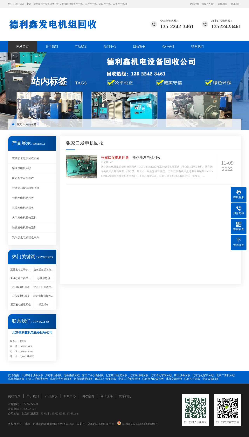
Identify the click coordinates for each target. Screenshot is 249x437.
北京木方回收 (192, 378)
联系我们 (235, 4)
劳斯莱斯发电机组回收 (25, 188)
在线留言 (222, 4)
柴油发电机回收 (21, 168)
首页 (19, 124)
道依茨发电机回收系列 (25, 158)
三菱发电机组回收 (23, 207)
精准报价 (44, 304)
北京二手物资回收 (129, 378)
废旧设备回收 (182, 375)
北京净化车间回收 (161, 375)
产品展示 (81, 46)
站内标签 (31, 124)
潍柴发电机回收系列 (24, 227)
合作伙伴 (168, 46)
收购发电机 (44, 278)
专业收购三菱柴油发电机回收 (20, 278)
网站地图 (194, 4)
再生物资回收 (72, 375)
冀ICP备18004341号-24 (100, 423)
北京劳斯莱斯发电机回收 (43, 295)
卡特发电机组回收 (23, 197)
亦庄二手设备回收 (93, 375)
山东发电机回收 (21, 295)
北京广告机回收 (225, 375)
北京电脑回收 (16, 378)
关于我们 (51, 46)
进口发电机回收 (21, 287)
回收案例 (139, 46)
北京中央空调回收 (61, 378)
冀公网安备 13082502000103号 (139, 423)
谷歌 (210, 4)
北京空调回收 (174, 378)
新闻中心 (110, 46)
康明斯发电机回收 (23, 178)
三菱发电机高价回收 (20, 269)
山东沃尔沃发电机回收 (43, 269)
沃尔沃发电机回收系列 (25, 237)
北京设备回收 (210, 378)
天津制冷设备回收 (32, 375)
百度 (204, 4)
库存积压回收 (53, 375)
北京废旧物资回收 (116, 375)
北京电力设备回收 (153, 378)
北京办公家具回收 (203, 375)
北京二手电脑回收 (37, 378)
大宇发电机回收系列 (24, 217)
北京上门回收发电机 (43, 287)
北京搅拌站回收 (83, 378)
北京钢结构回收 (138, 375)
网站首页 (22, 46)
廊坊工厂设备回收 (105, 378)
